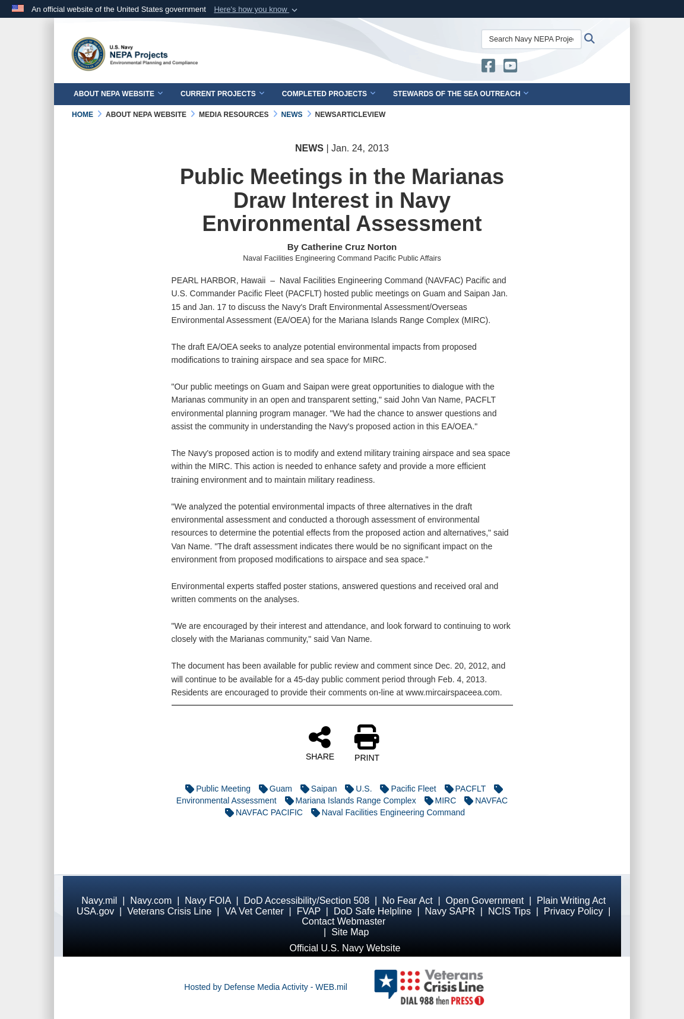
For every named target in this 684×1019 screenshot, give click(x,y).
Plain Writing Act (571, 900)
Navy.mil (99, 900)
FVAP (309, 911)
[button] (257, 9)
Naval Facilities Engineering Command (385, 812)
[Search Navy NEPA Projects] (531, 39)
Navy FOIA (207, 900)
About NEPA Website (118, 94)
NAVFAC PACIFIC (261, 812)
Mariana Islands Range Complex (347, 800)
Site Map (350, 932)
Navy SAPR (449, 911)
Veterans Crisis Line (169, 911)
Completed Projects (328, 94)
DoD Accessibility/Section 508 (307, 900)
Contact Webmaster (343, 921)
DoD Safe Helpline (373, 911)
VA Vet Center (253, 911)
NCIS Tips (509, 911)
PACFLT (462, 788)
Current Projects (222, 94)
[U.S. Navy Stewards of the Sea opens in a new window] (488, 68)
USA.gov (95, 911)
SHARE (320, 742)
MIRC (438, 800)
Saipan (315, 788)
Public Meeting (215, 788)
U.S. (355, 788)
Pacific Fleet (405, 788)
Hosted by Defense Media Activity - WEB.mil (265, 987)
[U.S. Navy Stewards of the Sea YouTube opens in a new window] (510, 68)
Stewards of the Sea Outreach (460, 94)
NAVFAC (483, 800)
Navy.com (151, 900)
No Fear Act (407, 900)
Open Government (485, 900)
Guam (272, 788)
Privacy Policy (573, 911)
